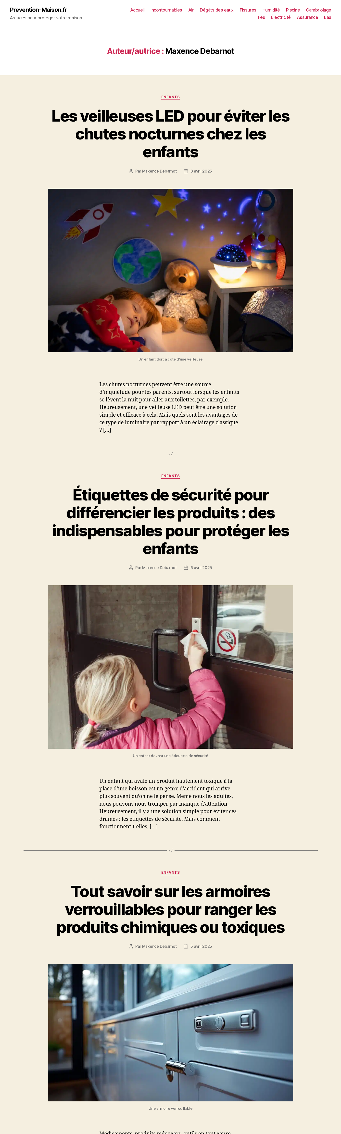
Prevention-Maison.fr (38, 10)
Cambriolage (318, 9)
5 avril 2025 (201, 946)
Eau (327, 17)
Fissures (248, 9)
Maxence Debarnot (159, 171)
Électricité (281, 17)
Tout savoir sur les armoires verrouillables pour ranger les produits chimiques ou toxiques (170, 909)
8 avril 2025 (201, 171)
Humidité (271, 9)
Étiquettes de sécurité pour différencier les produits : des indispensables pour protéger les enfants (170, 521)
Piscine (293, 9)
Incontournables (166, 9)
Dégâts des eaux (217, 9)
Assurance (307, 17)
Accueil (137, 9)
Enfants (170, 97)
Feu (261, 17)
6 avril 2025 (201, 567)
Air (191, 9)
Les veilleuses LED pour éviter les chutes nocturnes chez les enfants (170, 133)
